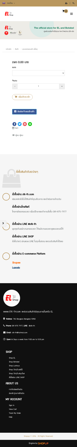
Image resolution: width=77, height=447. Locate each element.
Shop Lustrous (14, 365)
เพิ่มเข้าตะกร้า (22, 97)
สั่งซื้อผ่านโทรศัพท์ (20, 207)
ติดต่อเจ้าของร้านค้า (24, 111)
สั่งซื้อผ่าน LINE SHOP (23, 236)
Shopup (27, 436)
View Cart (13, 409)
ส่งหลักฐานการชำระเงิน (16, 393)
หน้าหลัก (8, 49)
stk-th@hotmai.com (19, 332)
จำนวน (14, 80)
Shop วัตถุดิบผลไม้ (16, 369)
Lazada (16, 268)
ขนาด (14, 67)
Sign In (11, 405)
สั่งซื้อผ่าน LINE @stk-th (24, 224)
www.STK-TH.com (12, 312)
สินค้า (17, 49)
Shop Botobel (14, 361)
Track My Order (15, 413)
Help (10, 417)
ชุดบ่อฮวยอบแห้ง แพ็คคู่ (29, 49)
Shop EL (12, 357)
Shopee (16, 263)
